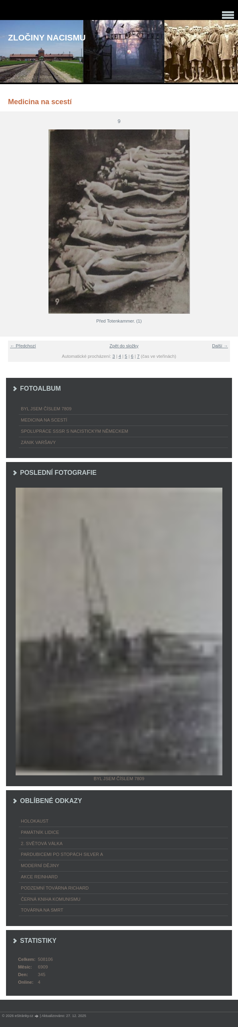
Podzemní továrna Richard (55, 888)
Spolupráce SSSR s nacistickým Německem (74, 431)
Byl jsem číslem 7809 (46, 408)
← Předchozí (23, 345)
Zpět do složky (123, 345)
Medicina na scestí (44, 420)
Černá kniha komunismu (51, 899)
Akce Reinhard (39, 876)
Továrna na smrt (42, 910)
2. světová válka (42, 843)
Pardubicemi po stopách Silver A (62, 854)
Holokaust (34, 821)
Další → (220, 345)
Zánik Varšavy (38, 442)
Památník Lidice (40, 832)
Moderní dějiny (40, 865)
